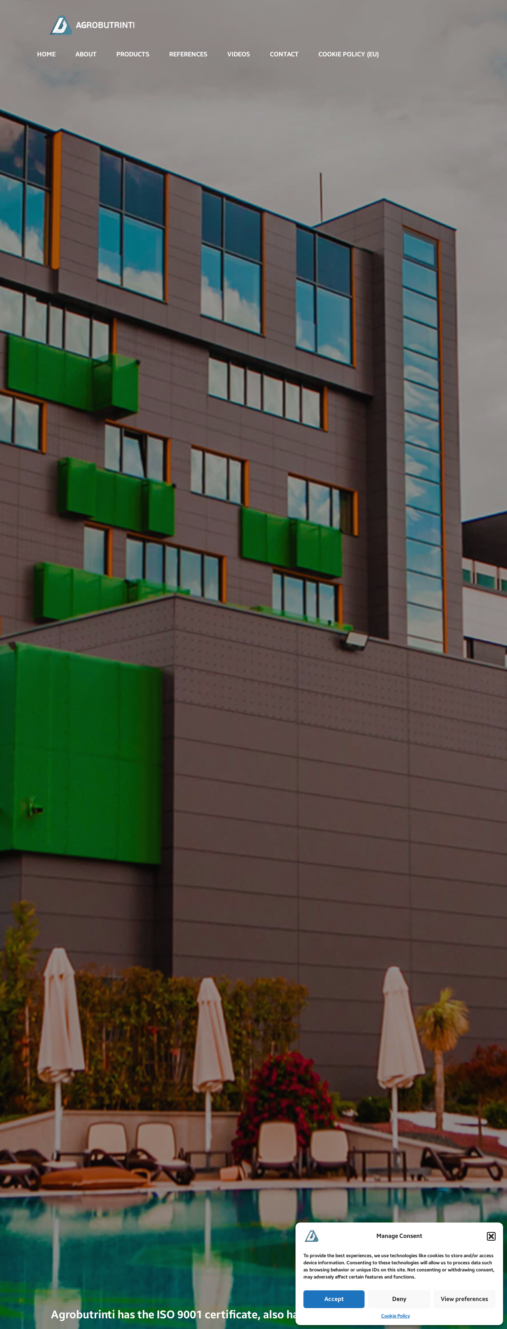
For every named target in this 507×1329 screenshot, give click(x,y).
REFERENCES (188, 54)
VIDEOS (238, 54)
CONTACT (284, 54)
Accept (334, 1299)
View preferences (464, 1299)
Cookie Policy (395, 1316)
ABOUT (86, 54)
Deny (399, 1299)
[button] (491, 1236)
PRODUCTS (133, 54)
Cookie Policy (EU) (348, 54)
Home (46, 54)
